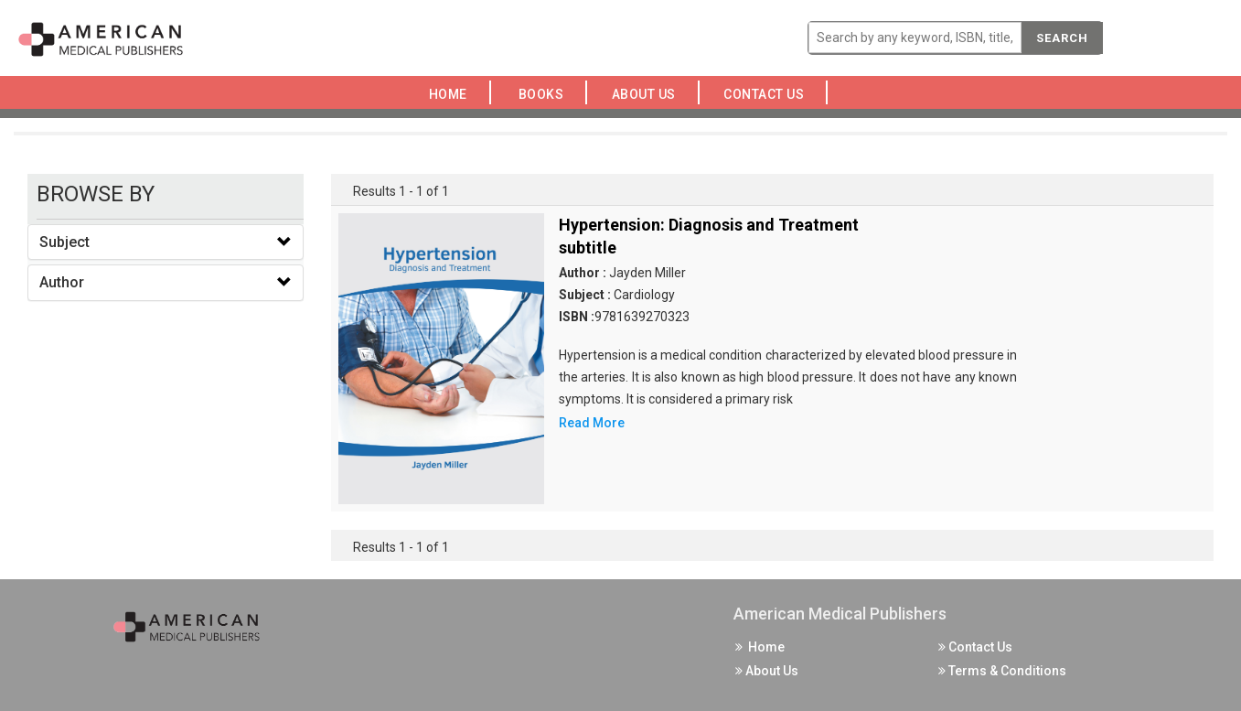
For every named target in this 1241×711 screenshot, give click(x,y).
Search (1062, 38)
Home (451, 94)
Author (61, 282)
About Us (648, 94)
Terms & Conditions (1002, 670)
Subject (64, 242)
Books (544, 94)
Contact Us (769, 94)
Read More (592, 422)
